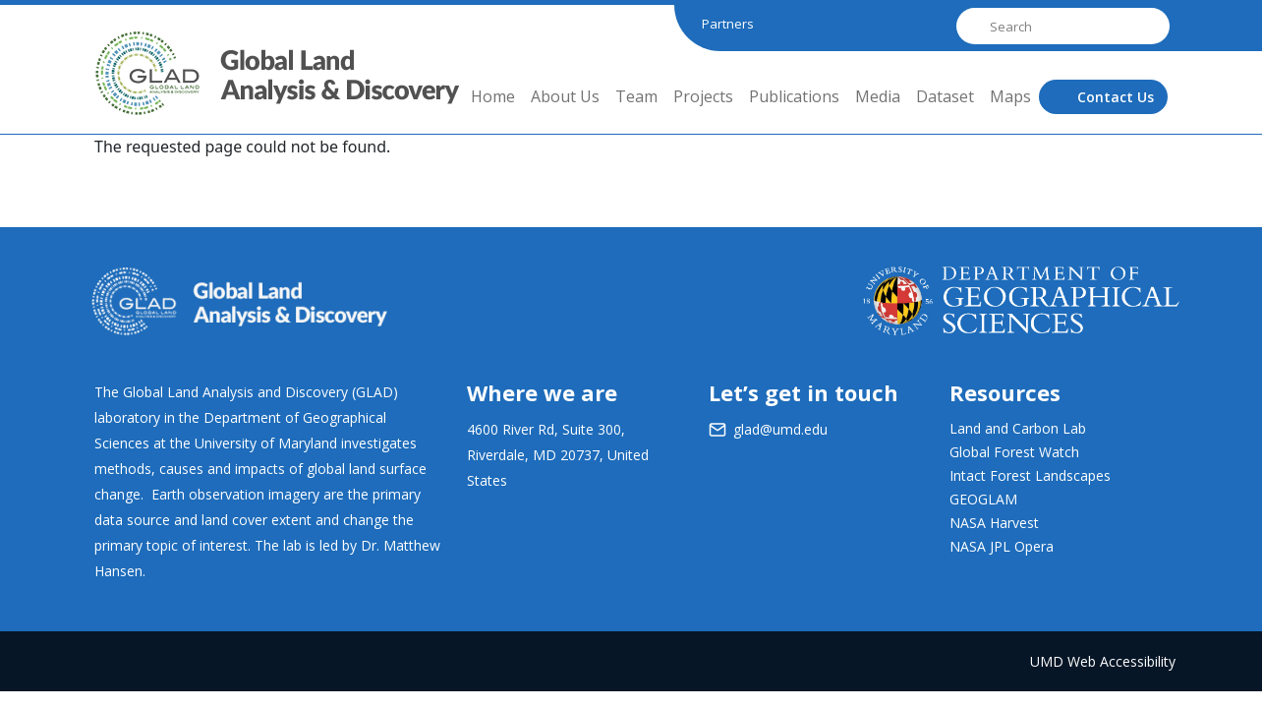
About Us (565, 96)
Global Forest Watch (1014, 451)
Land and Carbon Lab (1017, 428)
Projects (703, 96)
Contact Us (1115, 97)
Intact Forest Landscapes (1030, 475)
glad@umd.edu (780, 429)
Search (971, 26)
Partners (728, 23)
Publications (794, 96)
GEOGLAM (983, 499)
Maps (1010, 96)
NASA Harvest (994, 522)
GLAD (120, 88)
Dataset (945, 96)
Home (493, 96)
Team (636, 96)
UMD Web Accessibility (1103, 661)
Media (877, 96)
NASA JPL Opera (1001, 546)
